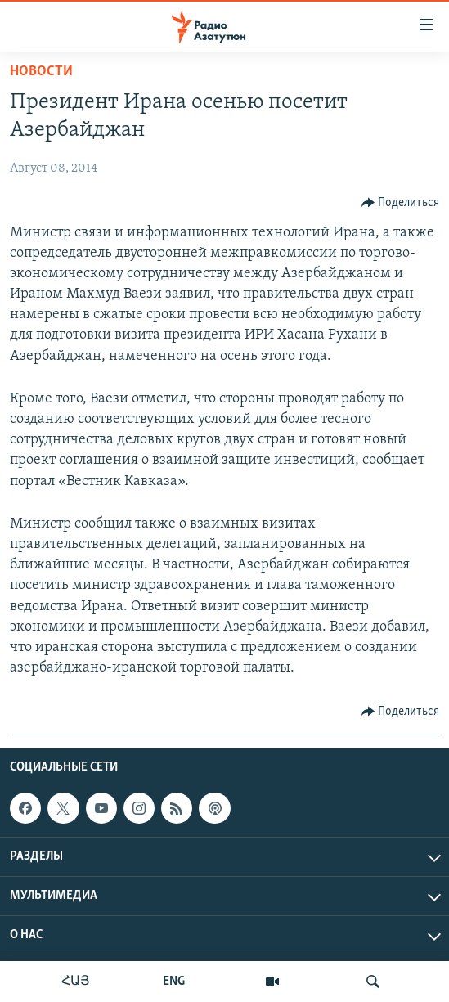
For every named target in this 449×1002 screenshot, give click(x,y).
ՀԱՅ (75, 981)
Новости (41, 71)
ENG (174, 981)
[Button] (400, 203)
